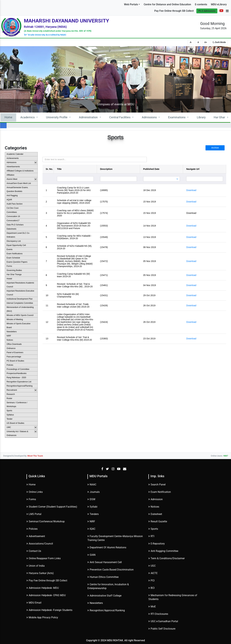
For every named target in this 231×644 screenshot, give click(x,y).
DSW (91, 499)
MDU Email (33, 602)
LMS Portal (33, 514)
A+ (205, 42)
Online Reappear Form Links (43, 558)
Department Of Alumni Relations (106, 547)
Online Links (34, 491)
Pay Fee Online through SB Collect (174, 10)
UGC (152, 565)
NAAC (91, 484)
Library (201, 117)
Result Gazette (157, 521)
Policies (32, 528)
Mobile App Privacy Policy (42, 617)
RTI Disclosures (158, 613)
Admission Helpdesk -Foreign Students (49, 610)
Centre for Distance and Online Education (167, 4)
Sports (153, 528)
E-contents (201, 4)
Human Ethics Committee (103, 577)
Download (191, 190)
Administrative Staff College (104, 595)
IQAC (91, 528)
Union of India (35, 565)
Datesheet (155, 514)
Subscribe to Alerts (16, 7)
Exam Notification (159, 491)
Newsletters (95, 603)
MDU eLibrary (219, 4)
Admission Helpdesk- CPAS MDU (46, 595)
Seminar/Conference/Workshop (45, 521)
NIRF (91, 521)
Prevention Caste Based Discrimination (110, 569)
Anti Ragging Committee (163, 551)
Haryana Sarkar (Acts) (40, 573)
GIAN (91, 554)
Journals (93, 491)
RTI (151, 536)
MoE (152, 606)
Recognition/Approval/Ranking (106, 610)
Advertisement (35, 536)
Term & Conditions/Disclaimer (166, 558)
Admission (155, 499)
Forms (31, 499)
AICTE (153, 573)
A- (191, 42)
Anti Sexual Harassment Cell (104, 562)
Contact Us (33, 551)
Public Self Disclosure (161, 628)
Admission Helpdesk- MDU (42, 587)
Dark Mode (219, 42)
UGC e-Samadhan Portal (163, 621)
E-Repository (156, 543)
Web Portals (131, 4)
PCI (151, 580)
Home (8, 117)
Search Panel (157, 484)
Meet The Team (35, 456)
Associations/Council (39, 543)
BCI (151, 587)
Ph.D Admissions (206, 11)
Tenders (93, 514)
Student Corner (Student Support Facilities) (51, 506)
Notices (153, 506)
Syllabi (92, 506)
